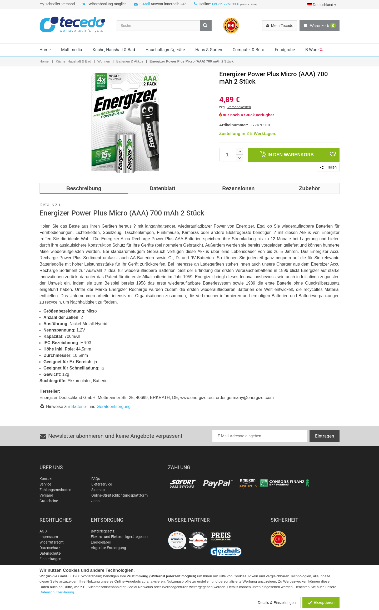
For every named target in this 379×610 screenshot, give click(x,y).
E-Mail (144, 4)
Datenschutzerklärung (56, 592)
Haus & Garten (208, 49)
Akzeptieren (321, 602)
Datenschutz (49, 548)
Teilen (328, 167)
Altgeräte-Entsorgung (108, 548)
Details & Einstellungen (277, 603)
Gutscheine (48, 501)
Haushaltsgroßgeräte (165, 49)
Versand (46, 495)
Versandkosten (239, 107)
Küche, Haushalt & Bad (114, 49)
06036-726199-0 (225, 4)
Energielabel (101, 542)
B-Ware (314, 49)
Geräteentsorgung (114, 406)
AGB (43, 531)
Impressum (48, 537)
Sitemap (98, 490)
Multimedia (71, 49)
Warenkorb (319, 25)
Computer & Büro (248, 49)
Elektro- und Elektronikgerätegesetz (119, 537)
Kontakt (46, 479)
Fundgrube (285, 49)
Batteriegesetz (102, 531)
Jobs (95, 501)
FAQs (95, 479)
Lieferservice (101, 484)
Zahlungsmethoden (55, 490)
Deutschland (321, 5)
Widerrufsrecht (51, 542)
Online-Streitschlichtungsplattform (119, 495)
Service (45, 484)
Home (45, 49)
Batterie (78, 406)
